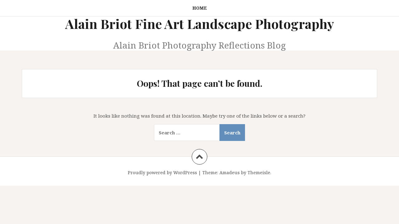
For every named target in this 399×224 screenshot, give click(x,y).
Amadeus (229, 172)
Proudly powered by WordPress (162, 172)
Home (199, 8)
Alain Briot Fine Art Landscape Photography (199, 23)
